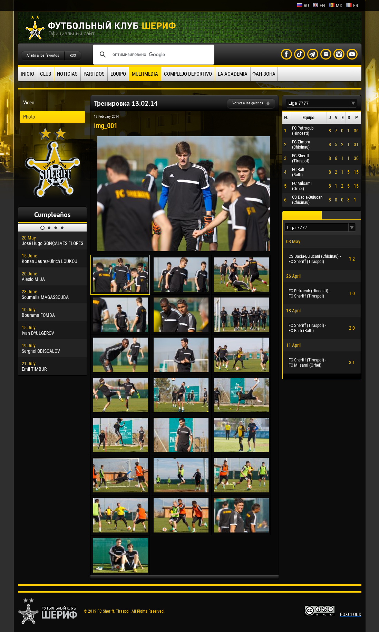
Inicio (27, 74)
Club (45, 74)
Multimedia (145, 74)
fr (352, 5)
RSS (73, 55)
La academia (232, 74)
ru (303, 5)
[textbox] (318, 103)
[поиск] (153, 54)
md (335, 5)
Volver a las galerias (247, 103)
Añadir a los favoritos (43, 55)
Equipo (118, 74)
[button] (353, 103)
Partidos (94, 74)
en (318, 5)
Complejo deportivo (188, 74)
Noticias (67, 74)
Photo (29, 117)
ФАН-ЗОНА (263, 74)
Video (29, 103)
